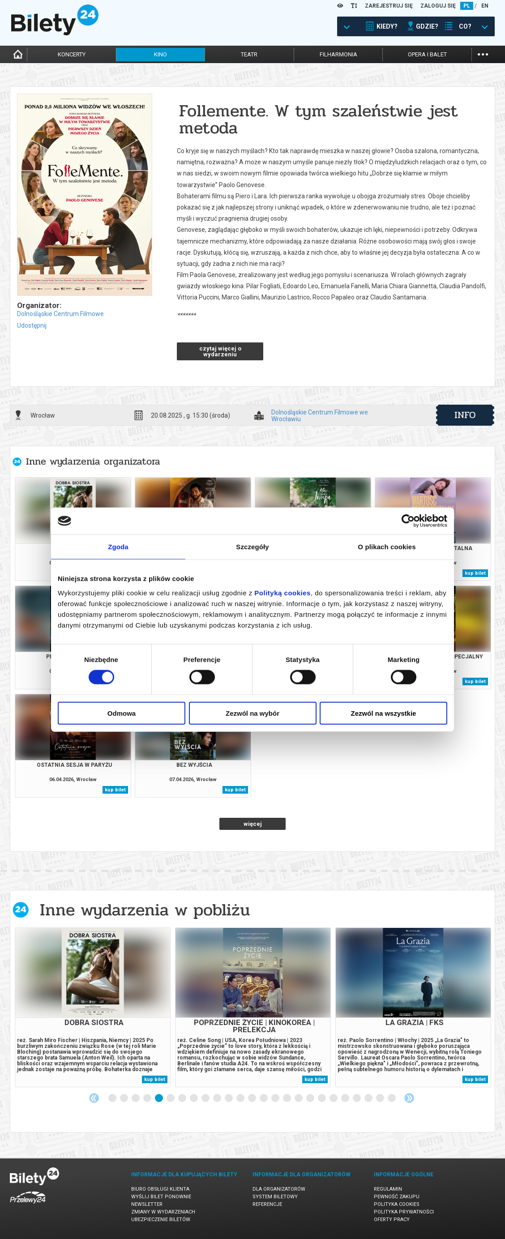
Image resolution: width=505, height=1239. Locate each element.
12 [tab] (240, 1098)
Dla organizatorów (278, 1189)
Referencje (267, 1204)
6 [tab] (171, 1098)
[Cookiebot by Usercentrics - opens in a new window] (408, 521)
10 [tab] (217, 1098)
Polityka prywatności (404, 1212)
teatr (249, 54)
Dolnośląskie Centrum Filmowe (60, 313)
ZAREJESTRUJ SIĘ (389, 6)
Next (409, 1098)
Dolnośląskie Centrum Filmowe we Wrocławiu (319, 415)
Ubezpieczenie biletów (160, 1219)
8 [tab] (194, 1098)
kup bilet (475, 573)
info (465, 415)
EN (484, 6)
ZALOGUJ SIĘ (438, 6)
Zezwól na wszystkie (383, 713)
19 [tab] (322, 1098)
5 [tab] (159, 1098)
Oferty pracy (392, 1219)
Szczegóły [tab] (252, 547)
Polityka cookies (396, 1204)
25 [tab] (392, 1098)
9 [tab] (205, 1098)
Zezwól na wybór (252, 713)
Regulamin (388, 1189)
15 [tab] (275, 1098)
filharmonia (338, 54)
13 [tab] (252, 1098)
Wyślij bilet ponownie (161, 1197)
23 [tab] (368, 1098)
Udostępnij (32, 325)
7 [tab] (182, 1098)
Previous (94, 1098)
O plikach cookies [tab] (386, 547)
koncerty (72, 54)
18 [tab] (310, 1098)
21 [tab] (345, 1098)
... (483, 53)
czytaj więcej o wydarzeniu (220, 351)
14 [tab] (264, 1098)
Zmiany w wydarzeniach (163, 1212)
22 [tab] (357, 1098)
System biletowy (275, 1197)
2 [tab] (124, 1098)
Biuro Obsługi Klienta (160, 1189)
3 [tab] (136, 1098)
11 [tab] (229, 1098)
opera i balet (427, 54)
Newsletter (147, 1204)
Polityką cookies (282, 592)
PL (466, 6)
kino (160, 54)
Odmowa (121, 713)
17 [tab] (299, 1098)
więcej (253, 823)
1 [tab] (112, 1098)
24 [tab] (380, 1098)
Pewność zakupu (396, 1197)
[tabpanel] (93, 1007)
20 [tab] (334, 1098)
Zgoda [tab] (118, 547)
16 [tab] (287, 1098)
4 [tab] (147, 1098)
